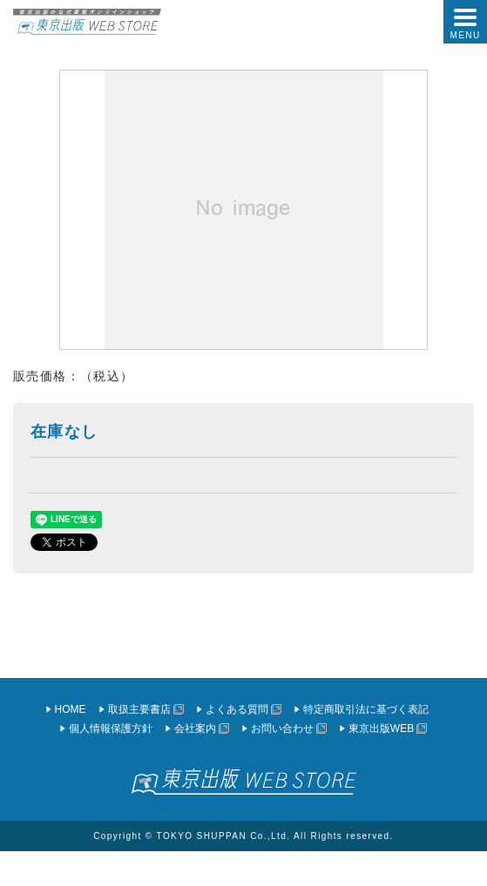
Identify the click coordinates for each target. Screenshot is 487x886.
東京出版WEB (381, 728)
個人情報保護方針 (110, 728)
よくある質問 (237, 709)
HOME (70, 709)
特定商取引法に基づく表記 (366, 709)
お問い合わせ (282, 728)
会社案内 (195, 728)
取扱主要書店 (139, 709)
